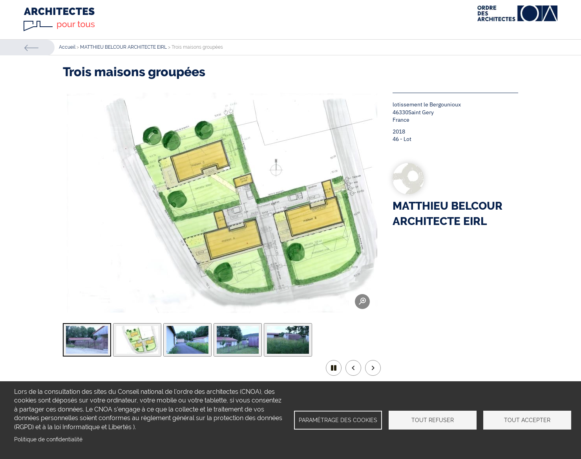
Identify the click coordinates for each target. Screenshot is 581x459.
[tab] (87, 340)
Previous (353, 368)
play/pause (334, 368)
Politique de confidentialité (48, 439)
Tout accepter (527, 420)
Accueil (67, 47)
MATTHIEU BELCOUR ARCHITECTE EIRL (123, 47)
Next (373, 368)
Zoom (362, 301)
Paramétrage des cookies (338, 420)
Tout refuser (432, 420)
